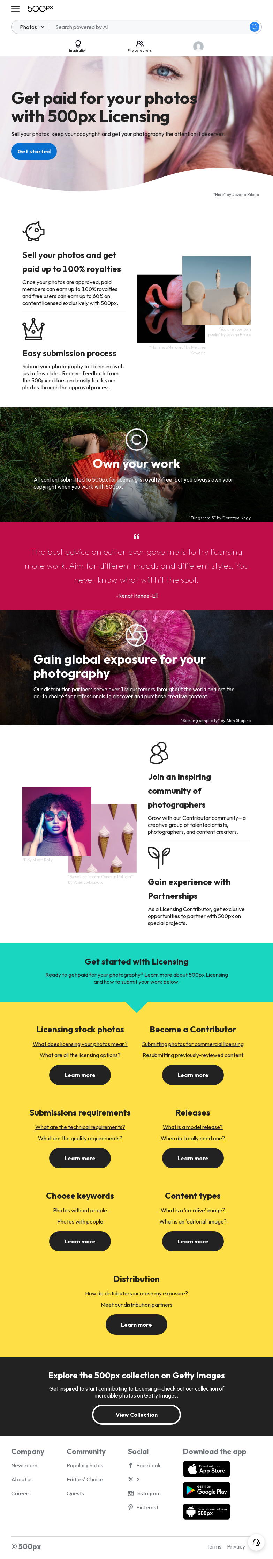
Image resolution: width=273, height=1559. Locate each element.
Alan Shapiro (238, 720)
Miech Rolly (42, 859)
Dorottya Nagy (236, 517)
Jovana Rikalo (245, 194)
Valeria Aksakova (88, 882)
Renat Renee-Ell (138, 595)
